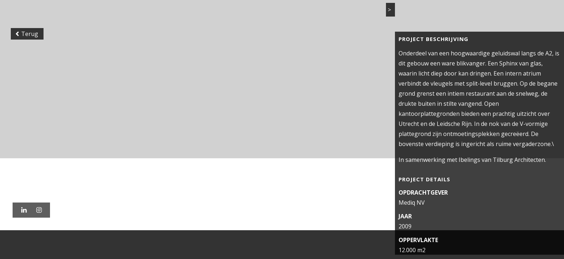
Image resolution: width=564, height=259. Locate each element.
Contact (498, 14)
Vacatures (461, 14)
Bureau (391, 14)
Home (321, 14)
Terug (28, 59)
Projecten (355, 14)
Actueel (424, 14)
